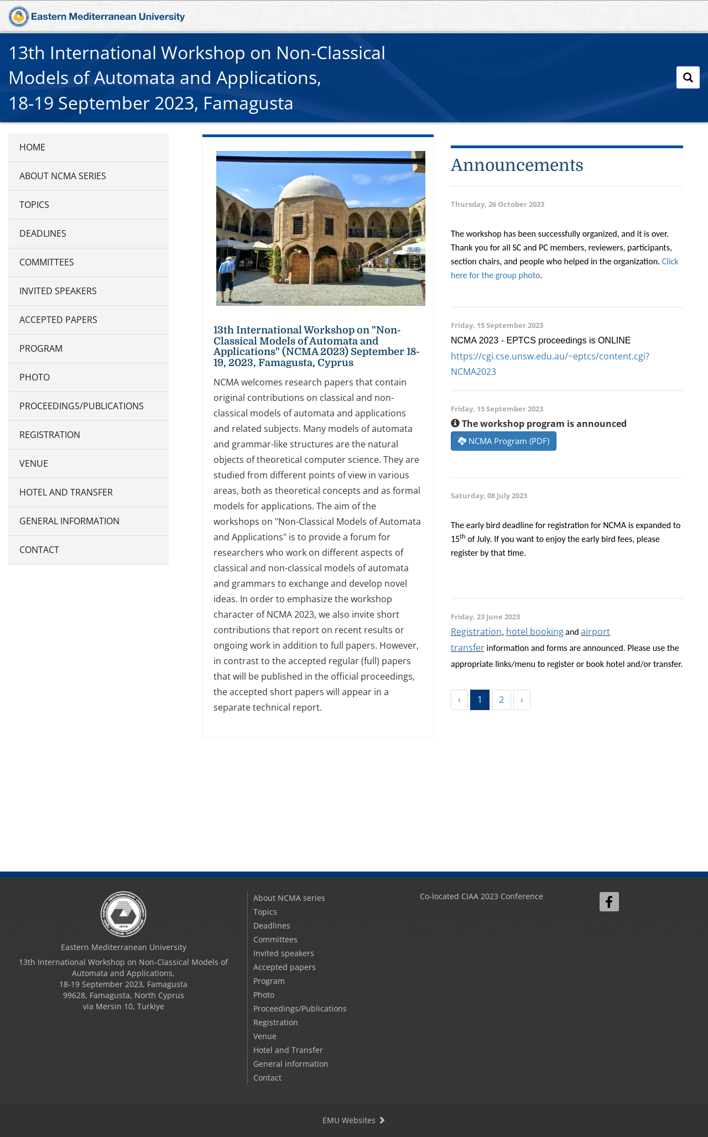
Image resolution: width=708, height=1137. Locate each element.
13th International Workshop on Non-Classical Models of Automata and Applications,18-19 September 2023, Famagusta (197, 77)
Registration (49, 435)
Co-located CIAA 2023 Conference (481, 896)
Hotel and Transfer (66, 492)
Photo (34, 377)
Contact (39, 550)
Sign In (605, 931)
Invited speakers (58, 291)
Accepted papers (58, 320)
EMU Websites (354, 1120)
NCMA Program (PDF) (503, 440)
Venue (33, 463)
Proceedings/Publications (81, 406)
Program (41, 348)
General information (69, 521)
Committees (46, 262)
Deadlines (42, 233)
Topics (34, 205)
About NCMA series (62, 176)
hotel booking (535, 631)
